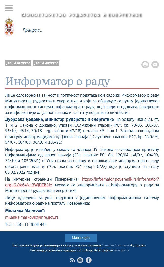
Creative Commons (115, 245)
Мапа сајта (81, 238)
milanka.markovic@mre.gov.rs (31, 217)
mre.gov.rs (121, 250)
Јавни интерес (18, 63)
